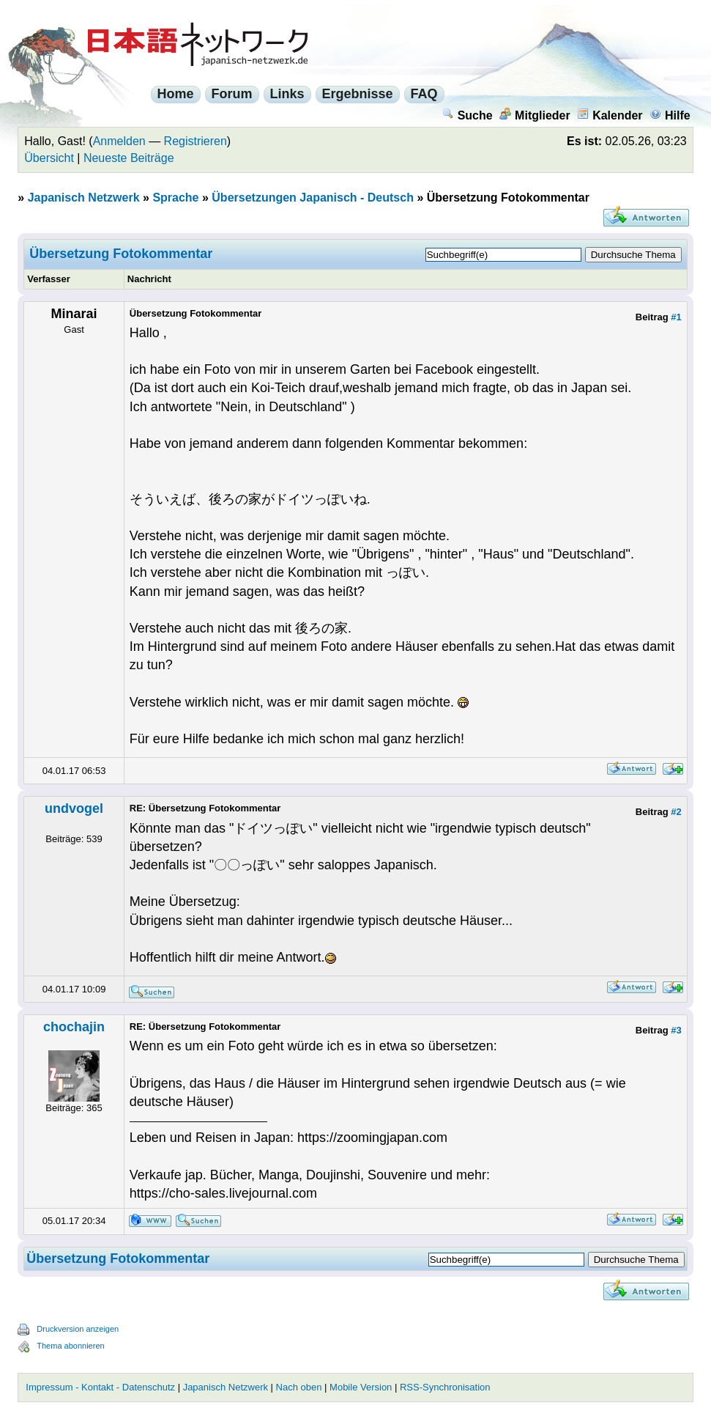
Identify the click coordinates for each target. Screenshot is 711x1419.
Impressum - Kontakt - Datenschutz (100, 1387)
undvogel (74, 808)
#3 (676, 1030)
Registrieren (195, 141)
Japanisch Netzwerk (84, 197)
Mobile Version (361, 1387)
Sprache (175, 197)
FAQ (424, 93)
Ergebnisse (357, 93)
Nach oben (299, 1387)
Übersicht (49, 158)
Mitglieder (534, 115)
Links (287, 93)
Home (175, 93)
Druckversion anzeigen (78, 1328)
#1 (676, 317)
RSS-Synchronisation (445, 1387)
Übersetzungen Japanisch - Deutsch (313, 197)
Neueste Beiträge (128, 158)
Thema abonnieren (70, 1345)
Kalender (609, 115)
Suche (467, 115)
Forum (232, 93)
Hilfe (669, 115)
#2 (676, 811)
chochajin (74, 1027)
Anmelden (119, 141)
